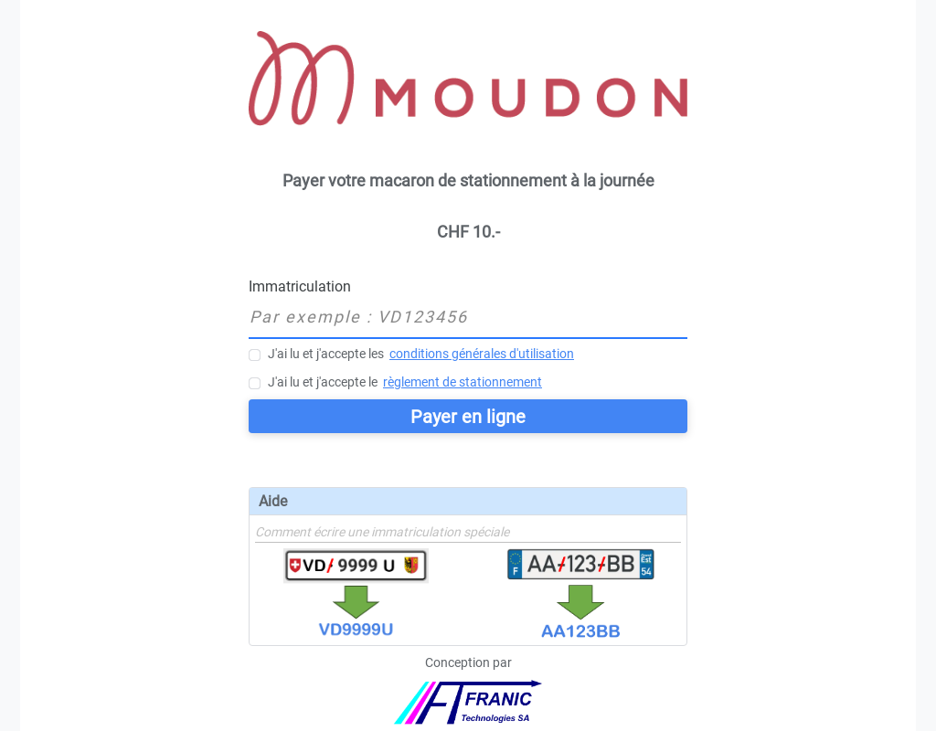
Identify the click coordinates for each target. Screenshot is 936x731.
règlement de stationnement (462, 382)
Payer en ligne (468, 417)
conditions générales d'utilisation (481, 353)
